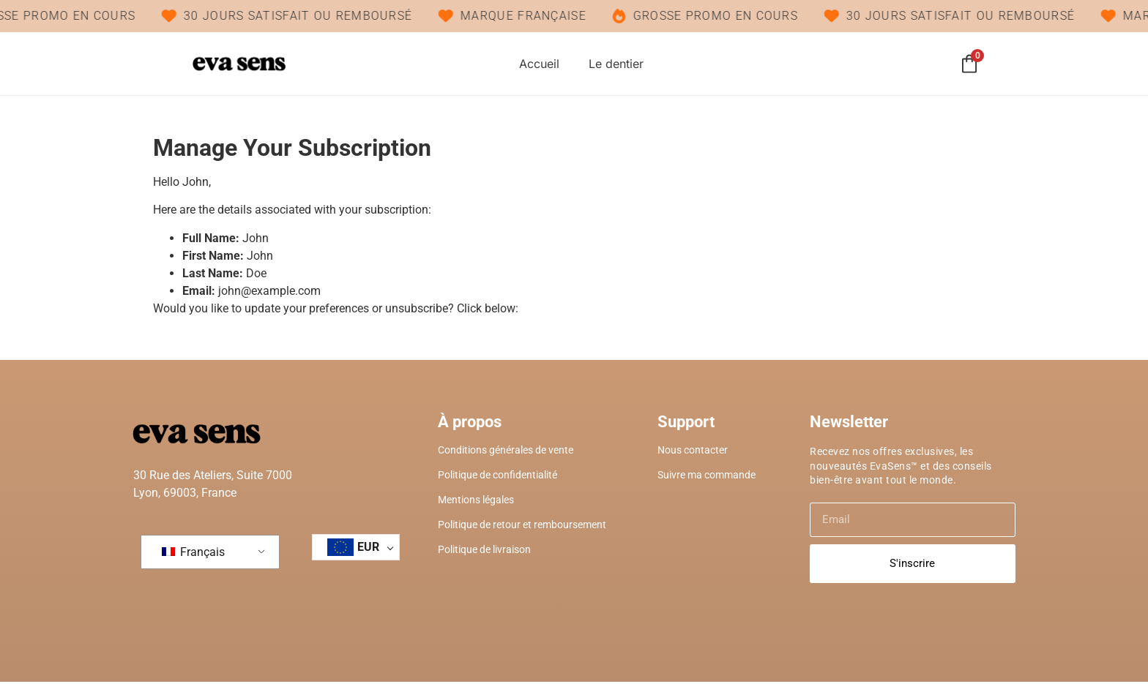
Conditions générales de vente (505, 452)
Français (193, 554)
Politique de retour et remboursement (522, 527)
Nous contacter (692, 452)
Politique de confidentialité (497, 477)
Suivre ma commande (706, 477)
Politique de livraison (484, 551)
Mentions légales (476, 502)
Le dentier (616, 65)
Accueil (539, 65)
